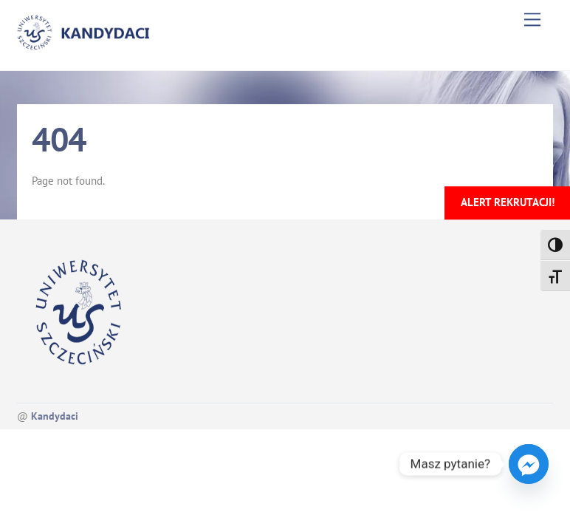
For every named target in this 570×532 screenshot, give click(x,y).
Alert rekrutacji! (507, 202)
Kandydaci (54, 416)
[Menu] (532, 19)
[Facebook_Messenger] (529, 464)
